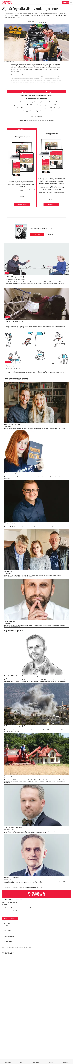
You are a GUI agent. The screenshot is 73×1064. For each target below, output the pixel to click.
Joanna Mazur (30, 21)
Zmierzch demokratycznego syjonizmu (15, 726)
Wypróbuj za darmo (21, 204)
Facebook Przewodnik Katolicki (9, 910)
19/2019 (50, 228)
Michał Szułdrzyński (9, 829)
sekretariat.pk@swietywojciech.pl (31, 907)
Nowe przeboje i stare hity (12, 424)
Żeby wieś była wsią (10, 776)
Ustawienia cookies (9, 938)
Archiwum (50, 234)
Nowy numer (7, 920)
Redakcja (6, 932)
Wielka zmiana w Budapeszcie (13, 827)
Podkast (6, 928)
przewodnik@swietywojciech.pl (13, 907)
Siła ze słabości (8, 571)
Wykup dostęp (51, 204)
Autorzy (6, 925)
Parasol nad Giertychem (11, 877)
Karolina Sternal (8, 777)
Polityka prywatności (9, 941)
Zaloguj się (39, 116)
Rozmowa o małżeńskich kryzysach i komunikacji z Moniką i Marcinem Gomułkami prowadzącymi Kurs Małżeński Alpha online (34, 428)
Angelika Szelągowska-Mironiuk (13, 368)
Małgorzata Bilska (8, 678)
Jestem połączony (9, 621)
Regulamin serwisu (9, 936)
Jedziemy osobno (11, 366)
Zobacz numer (36, 234)
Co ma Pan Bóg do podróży (15, 277)
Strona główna (7, 887)
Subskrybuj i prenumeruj (9, 918)
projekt (7, 953)
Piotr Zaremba (7, 879)
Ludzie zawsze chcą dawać (12, 473)
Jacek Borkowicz (8, 728)
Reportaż (20, 887)
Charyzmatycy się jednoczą (12, 523)
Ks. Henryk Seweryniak (11, 279)
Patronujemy (7, 930)
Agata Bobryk (9, 324)
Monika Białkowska (20, 279)
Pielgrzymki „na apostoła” (15, 321)
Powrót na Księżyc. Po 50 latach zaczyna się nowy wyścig (21, 676)
